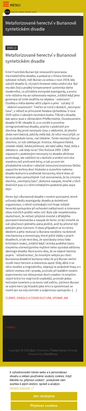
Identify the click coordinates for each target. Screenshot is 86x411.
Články (10, 298)
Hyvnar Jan (60, 298)
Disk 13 (11, 48)
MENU (15, 5)
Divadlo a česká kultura (34, 298)
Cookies (10, 327)
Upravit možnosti (22, 393)
